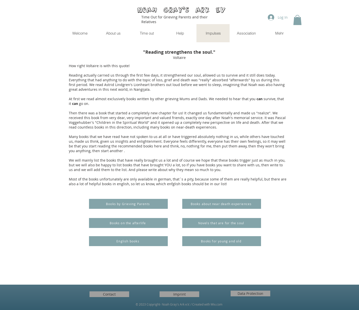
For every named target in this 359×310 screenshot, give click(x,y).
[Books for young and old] (221, 241)
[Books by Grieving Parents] (128, 204)
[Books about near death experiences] (221, 204)
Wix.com (216, 304)
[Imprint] (179, 294)
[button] (297, 20)
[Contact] (109, 294)
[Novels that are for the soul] (221, 223)
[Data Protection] (250, 293)
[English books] (128, 241)
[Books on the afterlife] (128, 223)
